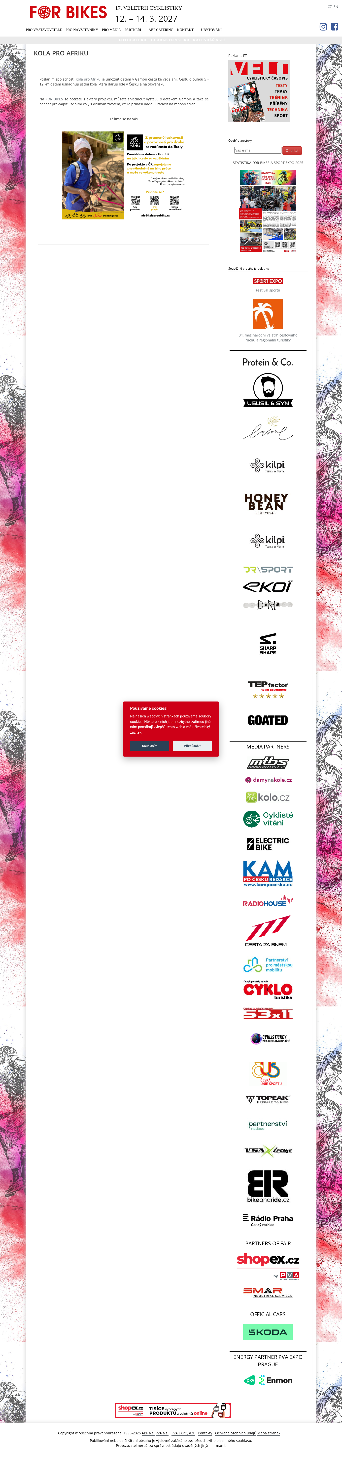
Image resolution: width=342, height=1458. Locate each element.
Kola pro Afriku (88, 79)
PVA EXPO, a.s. (183, 1433)
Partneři (133, 30)
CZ (330, 6)
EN (336, 6)
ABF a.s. (148, 1433)
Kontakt (185, 30)
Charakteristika (170, 40)
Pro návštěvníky (82, 30)
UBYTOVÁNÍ (211, 30)
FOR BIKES (54, 99)
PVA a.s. (162, 1433)
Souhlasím (149, 746)
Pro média (111, 30)
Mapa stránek (268, 1433)
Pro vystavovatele (44, 30)
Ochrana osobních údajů (235, 1433)
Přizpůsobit (192, 746)
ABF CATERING (161, 30)
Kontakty (205, 1433)
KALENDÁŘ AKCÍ (209, 40)
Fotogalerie (133, 40)
